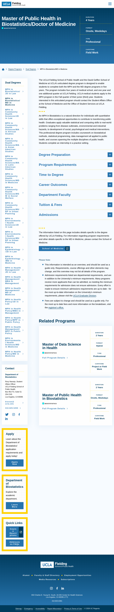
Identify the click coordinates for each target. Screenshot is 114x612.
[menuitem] (8, 415)
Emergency (28, 609)
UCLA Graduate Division (84, 295)
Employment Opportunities (77, 575)
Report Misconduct (54, 609)
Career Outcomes (75, 184)
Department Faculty (75, 194)
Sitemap (18, 609)
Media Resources (47, 579)
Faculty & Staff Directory (47, 575)
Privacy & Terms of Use (73, 609)
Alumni (26, 575)
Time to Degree (75, 174)
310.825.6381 (57, 601)
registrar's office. (56, 307)
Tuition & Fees (75, 204)
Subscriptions (68, 579)
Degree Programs (15, 69)
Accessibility (40, 609)
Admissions (75, 214)
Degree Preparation (75, 154)
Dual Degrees (31, 69)
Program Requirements (75, 164)
